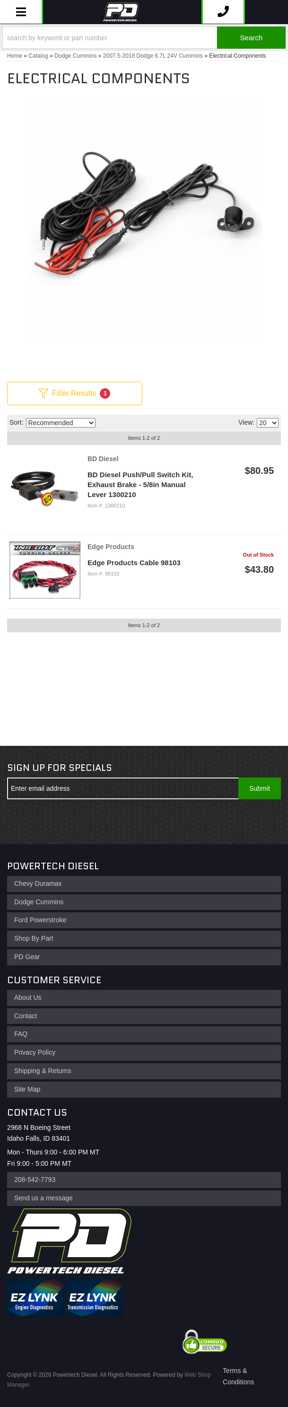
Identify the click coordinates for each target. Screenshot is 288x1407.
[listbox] (61, 423)
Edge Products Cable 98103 (134, 563)
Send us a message (43, 1198)
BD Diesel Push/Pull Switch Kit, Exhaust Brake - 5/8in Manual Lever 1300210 (140, 484)
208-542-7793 (34, 1179)
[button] (144, 37)
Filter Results (74, 393)
